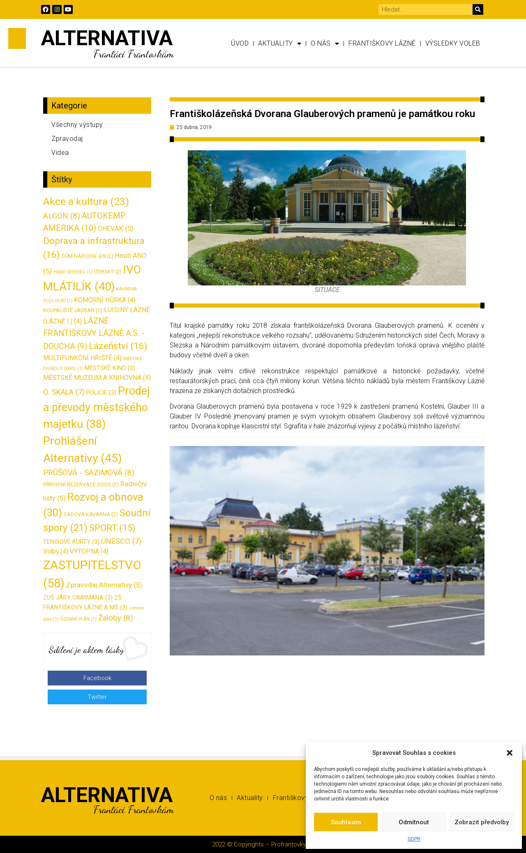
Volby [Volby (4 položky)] (55, 551)
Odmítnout (414, 822)
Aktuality (279, 44)
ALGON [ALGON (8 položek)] (61, 216)
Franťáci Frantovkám (133, 53)
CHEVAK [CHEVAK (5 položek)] (116, 228)
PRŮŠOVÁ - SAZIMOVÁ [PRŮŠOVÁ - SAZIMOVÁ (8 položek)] (88, 472)
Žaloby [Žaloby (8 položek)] (115, 618)
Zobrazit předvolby (481, 822)
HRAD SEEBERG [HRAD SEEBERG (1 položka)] (72, 272)
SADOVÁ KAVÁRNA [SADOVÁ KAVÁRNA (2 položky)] (91, 514)
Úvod (240, 43)
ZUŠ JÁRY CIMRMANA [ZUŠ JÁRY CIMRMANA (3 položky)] (78, 597)
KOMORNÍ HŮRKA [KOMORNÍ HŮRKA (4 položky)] (105, 300)
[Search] (478, 9)
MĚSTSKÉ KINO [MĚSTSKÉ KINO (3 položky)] (110, 368)
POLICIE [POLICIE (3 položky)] (101, 392)
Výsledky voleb (452, 43)
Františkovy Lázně (382, 43)
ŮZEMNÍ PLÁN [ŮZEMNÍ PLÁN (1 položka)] (78, 619)
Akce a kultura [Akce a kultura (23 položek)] (86, 201)
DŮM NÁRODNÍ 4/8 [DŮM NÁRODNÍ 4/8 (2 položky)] (87, 256)
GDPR (414, 839)
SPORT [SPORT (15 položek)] (112, 528)
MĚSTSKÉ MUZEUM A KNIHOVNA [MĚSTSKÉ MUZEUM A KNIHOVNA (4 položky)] (97, 378)
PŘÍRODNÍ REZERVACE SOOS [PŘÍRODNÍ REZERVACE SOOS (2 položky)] (81, 484)
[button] (509, 753)
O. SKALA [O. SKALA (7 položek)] (64, 392)
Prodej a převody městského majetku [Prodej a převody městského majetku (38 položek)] (96, 407)
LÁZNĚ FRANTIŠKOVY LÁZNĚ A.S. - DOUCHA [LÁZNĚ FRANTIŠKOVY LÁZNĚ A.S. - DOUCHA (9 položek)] (93, 333)
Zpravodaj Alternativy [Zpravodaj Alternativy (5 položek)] (104, 585)
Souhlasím (346, 822)
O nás (325, 44)
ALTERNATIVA (107, 38)
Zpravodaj (67, 139)
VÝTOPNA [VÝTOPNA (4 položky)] (89, 551)
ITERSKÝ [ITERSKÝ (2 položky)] (108, 272)
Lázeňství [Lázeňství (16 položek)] (118, 345)
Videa (60, 152)
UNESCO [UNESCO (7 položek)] (121, 541)
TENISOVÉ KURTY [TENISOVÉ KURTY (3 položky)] (71, 541)
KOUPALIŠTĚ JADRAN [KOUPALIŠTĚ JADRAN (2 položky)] (72, 310)
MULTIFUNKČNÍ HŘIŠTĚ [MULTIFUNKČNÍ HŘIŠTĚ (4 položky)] (82, 358)
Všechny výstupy (77, 125)
